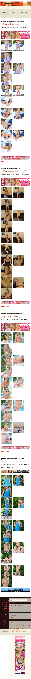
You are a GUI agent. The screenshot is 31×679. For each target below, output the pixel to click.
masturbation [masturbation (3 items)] (21, 625)
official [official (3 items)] (12, 628)
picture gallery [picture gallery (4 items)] (20, 628)
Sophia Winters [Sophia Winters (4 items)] (16, 631)
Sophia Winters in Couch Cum (11, 168)
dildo (22, 315)
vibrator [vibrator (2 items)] (24, 631)
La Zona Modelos (24, 461)
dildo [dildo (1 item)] (11, 625)
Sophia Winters (13, 24)
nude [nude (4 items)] (28, 625)
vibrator (17, 24)
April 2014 (4, 624)
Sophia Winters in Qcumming (11, 313)
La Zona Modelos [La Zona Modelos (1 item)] (14, 625)
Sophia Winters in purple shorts (12, 21)
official (2, 24)
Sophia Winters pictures (13, 23)
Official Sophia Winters (14, 609)
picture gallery (7, 24)
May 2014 (4, 622)
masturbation (23, 23)
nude (27, 23)
